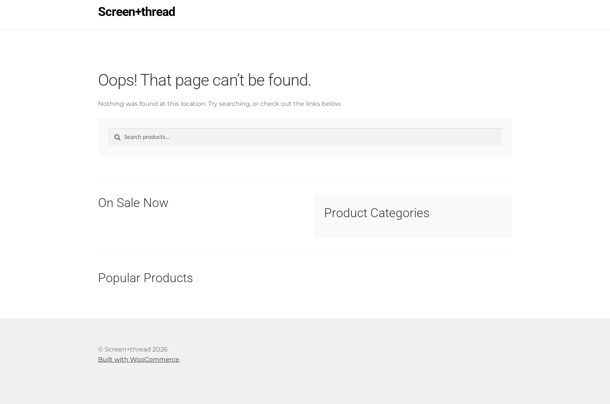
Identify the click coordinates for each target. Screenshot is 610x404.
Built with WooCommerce (138, 359)
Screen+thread (136, 11)
